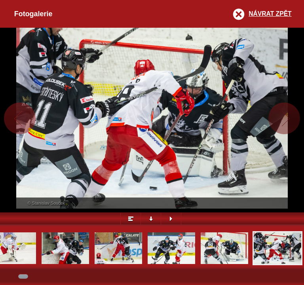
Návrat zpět (270, 13)
